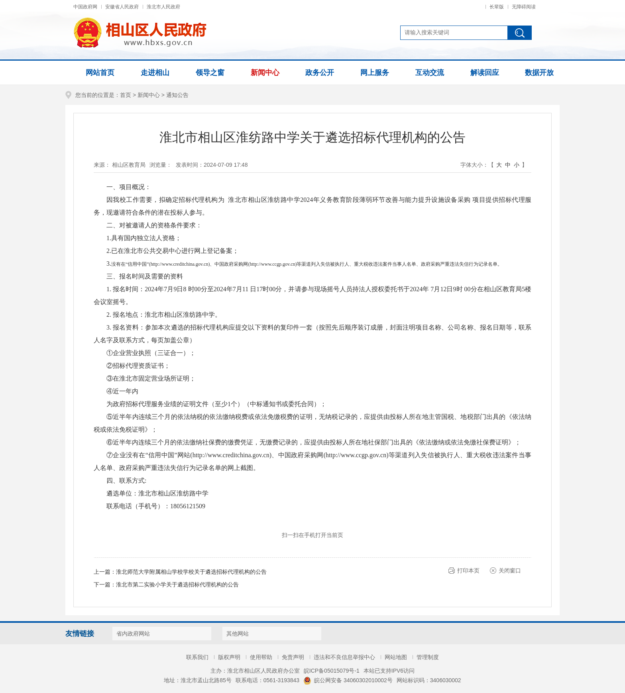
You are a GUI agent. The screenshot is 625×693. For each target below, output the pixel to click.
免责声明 (293, 657)
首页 (125, 95)
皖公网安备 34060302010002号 (348, 680)
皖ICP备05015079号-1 (332, 670)
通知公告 (177, 95)
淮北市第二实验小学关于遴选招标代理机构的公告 (177, 584)
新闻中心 (149, 95)
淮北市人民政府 (163, 7)
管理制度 (428, 657)
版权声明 (229, 657)
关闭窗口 (510, 570)
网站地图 (396, 657)
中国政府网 (85, 7)
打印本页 (468, 570)
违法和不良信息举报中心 (344, 657)
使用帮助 (261, 657)
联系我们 (197, 657)
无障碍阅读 (524, 7)
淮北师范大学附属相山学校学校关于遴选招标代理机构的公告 (191, 572)
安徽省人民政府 (122, 7)
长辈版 (496, 7)
